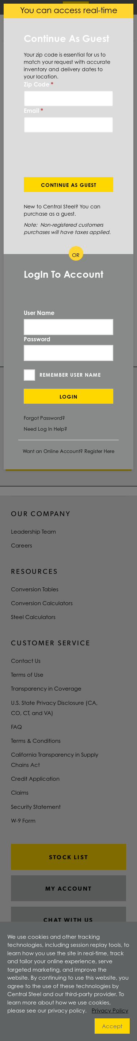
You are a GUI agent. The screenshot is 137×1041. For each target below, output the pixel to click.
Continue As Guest (68, 185)
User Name (39, 312)
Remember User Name (70, 375)
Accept (112, 1026)
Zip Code (38, 84)
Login (68, 396)
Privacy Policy (110, 1010)
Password (37, 339)
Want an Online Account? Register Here (68, 451)
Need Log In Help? (45, 429)
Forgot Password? (44, 418)
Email (33, 110)
